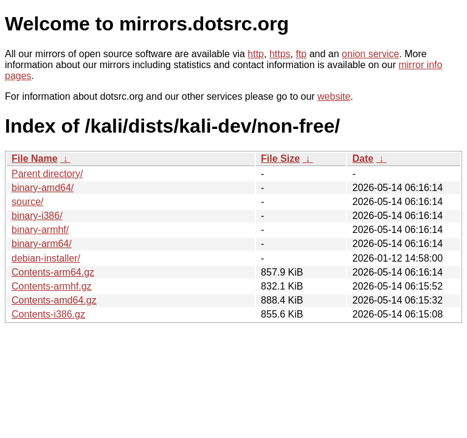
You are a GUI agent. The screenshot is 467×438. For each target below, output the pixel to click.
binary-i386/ (37, 215)
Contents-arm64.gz (53, 272)
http (255, 54)
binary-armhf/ (40, 229)
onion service (370, 54)
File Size (280, 158)
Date (362, 158)
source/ (27, 201)
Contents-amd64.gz (54, 300)
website (333, 96)
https (280, 54)
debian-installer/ (46, 258)
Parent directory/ (47, 174)
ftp (301, 54)
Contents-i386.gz (48, 314)
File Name (35, 158)
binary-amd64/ (43, 187)
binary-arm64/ (42, 243)
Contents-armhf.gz (52, 286)
